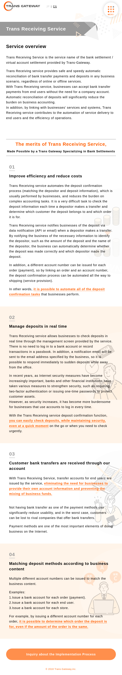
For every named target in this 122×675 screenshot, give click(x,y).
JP (48, 6)
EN (55, 6)
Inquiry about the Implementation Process (61, 654)
